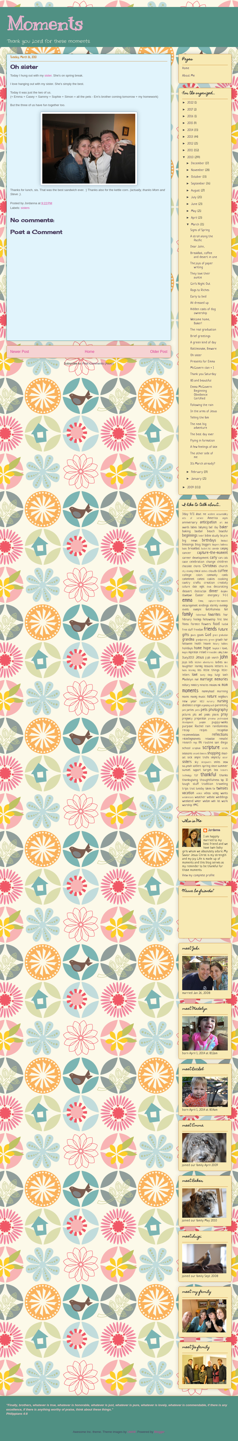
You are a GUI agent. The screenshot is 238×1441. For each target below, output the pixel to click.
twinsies (222, 788)
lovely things (206, 675)
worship (187, 805)
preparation (200, 718)
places (215, 714)
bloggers (206, 544)
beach (211, 531)
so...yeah (187, 766)
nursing (222, 701)
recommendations (190, 735)
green (211, 640)
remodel (223, 739)
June (194, 204)
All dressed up (199, 303)
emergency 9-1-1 (218, 595)
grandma (188, 640)
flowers (206, 624)
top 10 (224, 780)
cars (220, 558)
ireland (202, 652)
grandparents (202, 640)
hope (207, 648)
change (210, 562)
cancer (186, 553)
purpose (187, 726)
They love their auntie (200, 275)
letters (219, 666)
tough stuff (190, 784)
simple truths (201, 757)
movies (185, 697)
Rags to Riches (199, 290)
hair (226, 640)
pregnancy (187, 718)
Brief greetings (200, 336)
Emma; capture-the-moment (213, 601)
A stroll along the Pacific (201, 238)
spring (206, 766)
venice (199, 793)
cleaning (189, 571)
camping (224, 548)
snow (225, 762)
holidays (187, 648)
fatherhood (201, 615)
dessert (187, 591)
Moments (45, 23)
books (184, 548)
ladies (218, 662)
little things (211, 670)
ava (226, 522)
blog (198, 544)
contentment (188, 579)
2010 (191, 157)
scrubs (225, 748)
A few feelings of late (203, 447)
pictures (186, 714)
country (186, 583)
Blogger (159, 1432)
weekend (187, 801)
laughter (187, 666)
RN (200, 742)
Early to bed (198, 296)
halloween (187, 643)
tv (214, 788)
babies (194, 527)
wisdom (206, 801)
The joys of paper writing (201, 265)
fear (225, 615)
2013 (190, 137)
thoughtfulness (209, 780)
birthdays (209, 540)
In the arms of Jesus (203, 411)
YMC (195, 805)
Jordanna (214, 830)
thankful (208, 775)
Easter (199, 595)
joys (184, 662)
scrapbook (196, 748)
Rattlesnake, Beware (203, 349)
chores (197, 566)
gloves (193, 635)
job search (213, 657)
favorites (214, 615)
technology (187, 775)
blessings (188, 544)
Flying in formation (202, 440)
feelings (197, 619)
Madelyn (187, 679)
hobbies (224, 643)
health (198, 643)
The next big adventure (198, 426)
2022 (190, 102)
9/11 (192, 514)
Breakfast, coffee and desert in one (203, 255)
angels (225, 518)
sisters (25, 208)
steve (214, 766)
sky (196, 762)
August (196, 190)
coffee (223, 571)
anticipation (208, 522)
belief (201, 536)
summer (223, 766)
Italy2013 (188, 657)
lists (199, 670)
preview (212, 718)
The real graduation (203, 329)
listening (192, 670)
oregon (197, 705)
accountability (222, 514)
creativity (223, 583)
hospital (216, 648)
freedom (198, 630)
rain (207, 726)
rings (195, 742)
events (185, 609)
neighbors (223, 697)
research (187, 742)
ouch (212, 705)
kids (191, 662)
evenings (223, 605)
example (197, 609)
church (223, 566)
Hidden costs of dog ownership (203, 311)
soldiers (197, 766)
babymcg (203, 527)
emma (187, 600)
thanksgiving (190, 780)
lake (226, 662)
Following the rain (201, 405)
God (208, 635)
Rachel (199, 726)
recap (186, 730)
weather (200, 797)
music (201, 697)
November (198, 170)
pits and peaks (201, 714)
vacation (188, 793)
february (187, 619)
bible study (212, 536)
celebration (196, 562)
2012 (190, 143)
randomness (220, 726)
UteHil (131, 1432)
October (196, 177)
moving (194, 697)
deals (209, 586)
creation (209, 583)
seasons (187, 753)
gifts (185, 635)
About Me (188, 75)
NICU (202, 701)
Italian (225, 652)
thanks (223, 775)
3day (185, 514)
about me (201, 514)
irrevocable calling (214, 652)
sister (47, 75)
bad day (213, 527)
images (185, 652)
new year (189, 701)
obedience (187, 705)
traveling (222, 784)
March (195, 224)
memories (221, 679)
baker (224, 527)
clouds (212, 571)
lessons (208, 666)
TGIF (196, 775)
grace (215, 635)
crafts (197, 583)
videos (207, 793)
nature (212, 697)
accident (211, 514)
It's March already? (202, 463)
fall (226, 609)
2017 (190, 109)
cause (185, 562)
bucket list (206, 548)
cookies (211, 579)
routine (208, 742)
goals (200, 635)
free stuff (187, 630)
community (212, 575)
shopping (213, 753)
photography (218, 710)
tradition (207, 784)
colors (199, 575)
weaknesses (188, 797)
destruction (200, 591)
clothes (204, 571)
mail (196, 679)
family (187, 614)
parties (190, 710)
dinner (213, 591)
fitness (185, 624)
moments (190, 691)
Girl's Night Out (200, 284)
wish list (215, 801)
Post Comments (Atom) (98, 363)
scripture (211, 747)
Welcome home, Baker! (200, 321)
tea (216, 770)
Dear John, (197, 246)
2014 (190, 130)
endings (204, 605)
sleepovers (206, 762)
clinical (197, 571)
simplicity (215, 757)
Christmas (210, 566)
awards (185, 527)
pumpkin (202, 722)
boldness (224, 544)
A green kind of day (203, 342)
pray (224, 714)
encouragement (190, 605)
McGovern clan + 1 (202, 368)
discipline (224, 591)
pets (204, 710)
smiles (217, 762)
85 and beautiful (200, 380)
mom (225, 685)
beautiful (223, 531)
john (224, 657)
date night (198, 586)
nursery (210, 701)
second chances (200, 753)
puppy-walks (220, 722)
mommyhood (208, 691)
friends (210, 629)
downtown (187, 595)
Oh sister (24, 66)
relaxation (210, 739)
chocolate (187, 566)
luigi (217, 675)
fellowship (209, 619)
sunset (186, 770)
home (198, 648)
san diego (221, 742)
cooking (223, 579)
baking (186, 531)
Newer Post (19, 352)
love (195, 675)
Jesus (200, 657)
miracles (204, 685)
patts (197, 710)
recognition (222, 730)
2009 (191, 487)
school (186, 748)
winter (198, 801)
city (183, 571)
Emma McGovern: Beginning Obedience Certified (201, 392)
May (194, 211)
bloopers (215, 544)
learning (198, 666)
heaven (207, 643)
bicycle (224, 536)
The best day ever (202, 434)
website (211, 797)
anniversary (189, 522)
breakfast (194, 548)
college (187, 575)
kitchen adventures (204, 662)
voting (215, 793)
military (186, 685)
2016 (190, 116)
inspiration (193, 652)
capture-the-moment (212, 553)
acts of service (192, 518)
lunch (225, 675)
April (194, 218)
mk (219, 685)
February (197, 472)
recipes (203, 730)
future (223, 630)
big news (189, 540)
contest (201, 579)
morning (222, 691)
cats (226, 558)
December (198, 163)
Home (90, 352)
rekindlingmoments (191, 739)
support (197, 770)
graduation (223, 635)
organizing (206, 705)
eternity (214, 605)
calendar (215, 548)
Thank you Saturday (203, 374)
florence (195, 624)
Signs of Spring (200, 230)
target (207, 770)
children (222, 562)
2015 (190, 123)
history (216, 643)
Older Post (158, 352)
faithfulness (213, 609)
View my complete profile (198, 875)
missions (213, 685)
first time (222, 619)
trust (192, 788)
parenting (221, 705)
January (196, 479)
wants (224, 793)
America (213, 518)
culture (186, 586)
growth (219, 640)
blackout (224, 540)
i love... (224, 648)
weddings (222, 797)
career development (195, 558)
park (184, 710)
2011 (190, 150)
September (198, 183)
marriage (206, 679)
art (221, 522)
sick (190, 757)
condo (225, 575)
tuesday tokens (204, 788)
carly (213, 558)
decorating (221, 586)
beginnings (189, 536)
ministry (195, 685)
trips (185, 788)
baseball (199, 531)
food (216, 624)
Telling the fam (199, 417)
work (224, 801)
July (194, 197)
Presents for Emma (202, 361)
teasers (224, 770)
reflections (220, 735)
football (225, 624)
